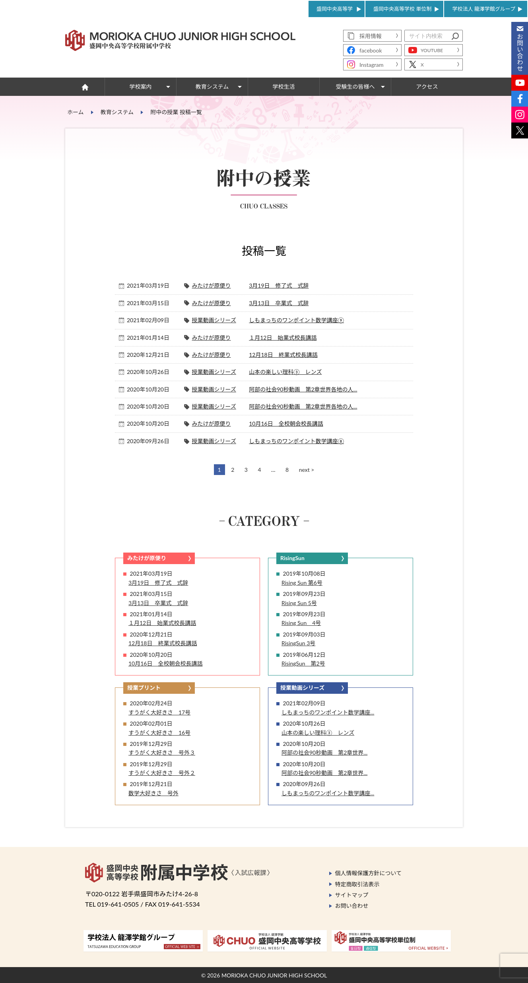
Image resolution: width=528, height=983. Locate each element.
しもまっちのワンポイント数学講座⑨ (296, 320)
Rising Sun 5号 (299, 603)
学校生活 (284, 86)
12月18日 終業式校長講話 (283, 354)
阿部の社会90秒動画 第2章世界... (324, 752)
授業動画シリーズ (214, 320)
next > (306, 469)
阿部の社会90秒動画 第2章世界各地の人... (303, 389)
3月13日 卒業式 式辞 (279, 303)
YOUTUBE (432, 50)
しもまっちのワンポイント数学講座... (327, 712)
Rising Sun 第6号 (301, 582)
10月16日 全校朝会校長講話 (286, 423)
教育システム (212, 86)
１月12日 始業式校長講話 (282, 337)
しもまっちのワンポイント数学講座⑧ (296, 441)
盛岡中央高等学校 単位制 (402, 9)
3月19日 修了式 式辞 (279, 285)
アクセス (427, 86)
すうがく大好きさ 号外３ (161, 752)
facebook (370, 50)
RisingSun (292, 558)
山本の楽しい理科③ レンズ (285, 371)
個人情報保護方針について (368, 873)
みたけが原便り (211, 285)
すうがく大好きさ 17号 (159, 712)
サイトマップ (352, 895)
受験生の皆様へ (355, 86)
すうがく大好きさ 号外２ (161, 772)
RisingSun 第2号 (303, 663)
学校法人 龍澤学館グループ (483, 9)
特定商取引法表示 (357, 884)
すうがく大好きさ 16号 (159, 732)
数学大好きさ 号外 (153, 793)
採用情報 (370, 36)
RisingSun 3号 (298, 643)
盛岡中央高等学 (334, 9)
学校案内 (141, 86)
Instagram (371, 64)
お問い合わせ (352, 905)
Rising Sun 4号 (301, 622)
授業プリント (144, 687)
